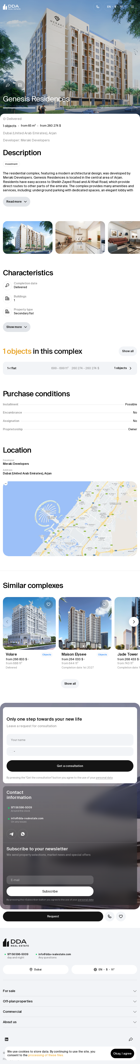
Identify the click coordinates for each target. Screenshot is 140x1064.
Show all (70, 683)
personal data (104, 777)
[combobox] (12, 751)
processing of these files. (46, 1055)
